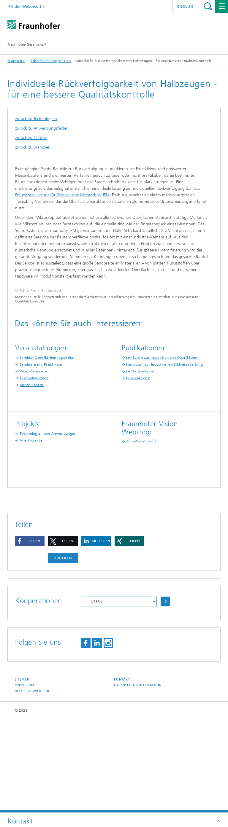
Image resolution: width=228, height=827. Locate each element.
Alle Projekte (31, 533)
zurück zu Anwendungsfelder (41, 128)
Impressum (24, 778)
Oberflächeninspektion (51, 61)
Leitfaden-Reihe (140, 464)
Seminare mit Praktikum (41, 457)
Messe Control (32, 478)
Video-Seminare (33, 464)
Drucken (63, 651)
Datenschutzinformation (138, 778)
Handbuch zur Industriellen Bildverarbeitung (164, 457)
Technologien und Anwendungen (48, 526)
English (185, 6)
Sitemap (22, 772)
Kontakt (122, 772)
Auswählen (165, 694)
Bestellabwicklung (33, 784)
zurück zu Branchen (32, 147)
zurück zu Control (31, 137)
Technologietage (34, 471)
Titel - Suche (208, 6)
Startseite (16, 61)
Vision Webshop (25, 6)
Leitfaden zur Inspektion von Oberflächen (162, 450)
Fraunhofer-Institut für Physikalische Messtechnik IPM (62, 194)
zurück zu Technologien (36, 118)
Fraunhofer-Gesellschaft (26, 44)
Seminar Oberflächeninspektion (47, 450)
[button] (30, 634)
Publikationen (138, 471)
